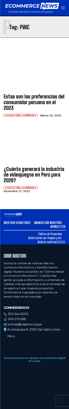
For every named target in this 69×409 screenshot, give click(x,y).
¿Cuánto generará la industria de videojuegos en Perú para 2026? (34, 175)
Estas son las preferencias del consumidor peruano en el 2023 (34, 102)
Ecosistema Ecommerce (20, 115)
